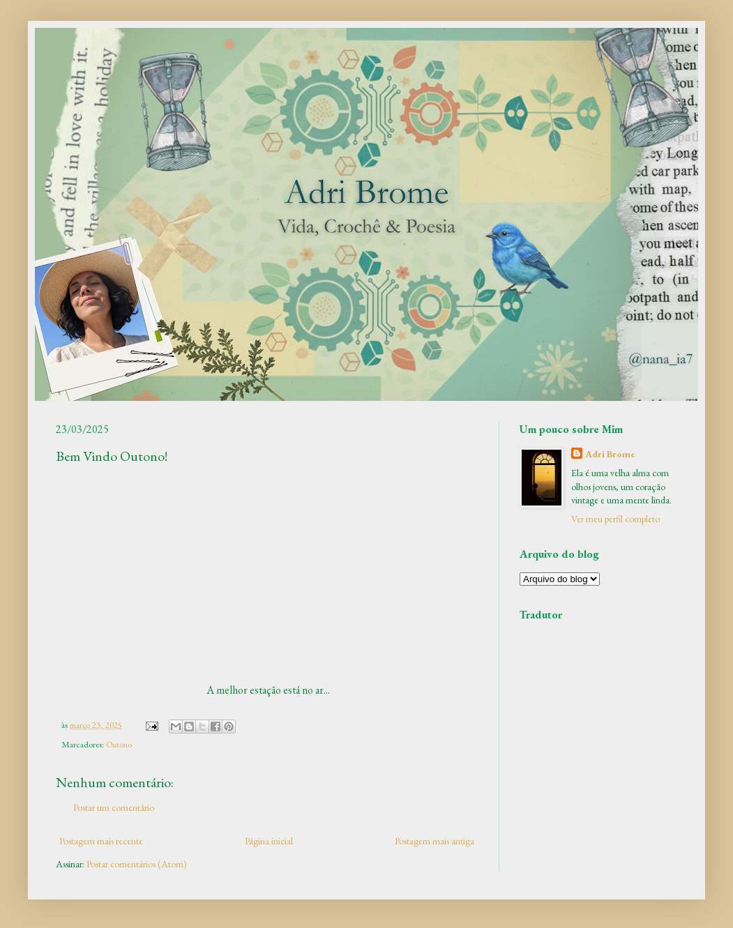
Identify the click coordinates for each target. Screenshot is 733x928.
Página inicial (269, 841)
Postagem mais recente (101, 841)
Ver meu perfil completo (615, 518)
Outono (119, 744)
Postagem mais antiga (434, 841)
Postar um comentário (113, 807)
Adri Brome (610, 454)
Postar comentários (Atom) (136, 864)
